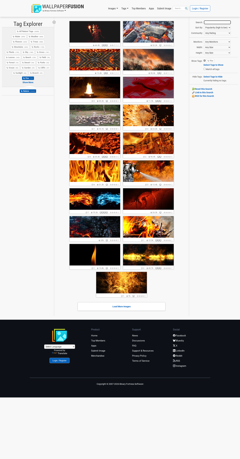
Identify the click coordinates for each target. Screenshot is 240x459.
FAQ (134, 345)
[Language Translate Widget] (59, 346)
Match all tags (212, 69)
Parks (44, 62)
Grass (44, 52)
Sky (29, 52)
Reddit (177, 355)
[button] (58, 8)
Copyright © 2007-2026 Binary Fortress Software (120, 384)
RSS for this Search (203, 96)
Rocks (39, 47)
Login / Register (200, 8)
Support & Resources (143, 350)
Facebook (179, 335)
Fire (29, 78)
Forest (14, 62)
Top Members (139, 8)
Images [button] (112, 8)
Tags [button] (123, 8)
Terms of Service (140, 360)
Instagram (179, 366)
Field (46, 57)
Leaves (14, 57)
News (135, 335)
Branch (37, 73)
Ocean (13, 68)
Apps (151, 8)
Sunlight (21, 73)
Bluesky (178, 340)
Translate (59, 353)
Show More (28, 82)
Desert (29, 62)
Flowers (21, 42)
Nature (29, 91)
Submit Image (164, 8)
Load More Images (121, 306)
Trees (38, 42)
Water (20, 36)
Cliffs (45, 68)
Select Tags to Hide (213, 76)
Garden (29, 68)
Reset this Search (202, 89)
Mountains (21, 47)
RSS (176, 360)
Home (94, 335)
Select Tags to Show (213, 65)
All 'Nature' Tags (29, 31)
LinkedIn (178, 350)
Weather (37, 36)
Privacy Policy (139, 355)
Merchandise (97, 355)
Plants (14, 52)
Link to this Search (202, 92)
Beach (30, 57)
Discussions (138, 340)
